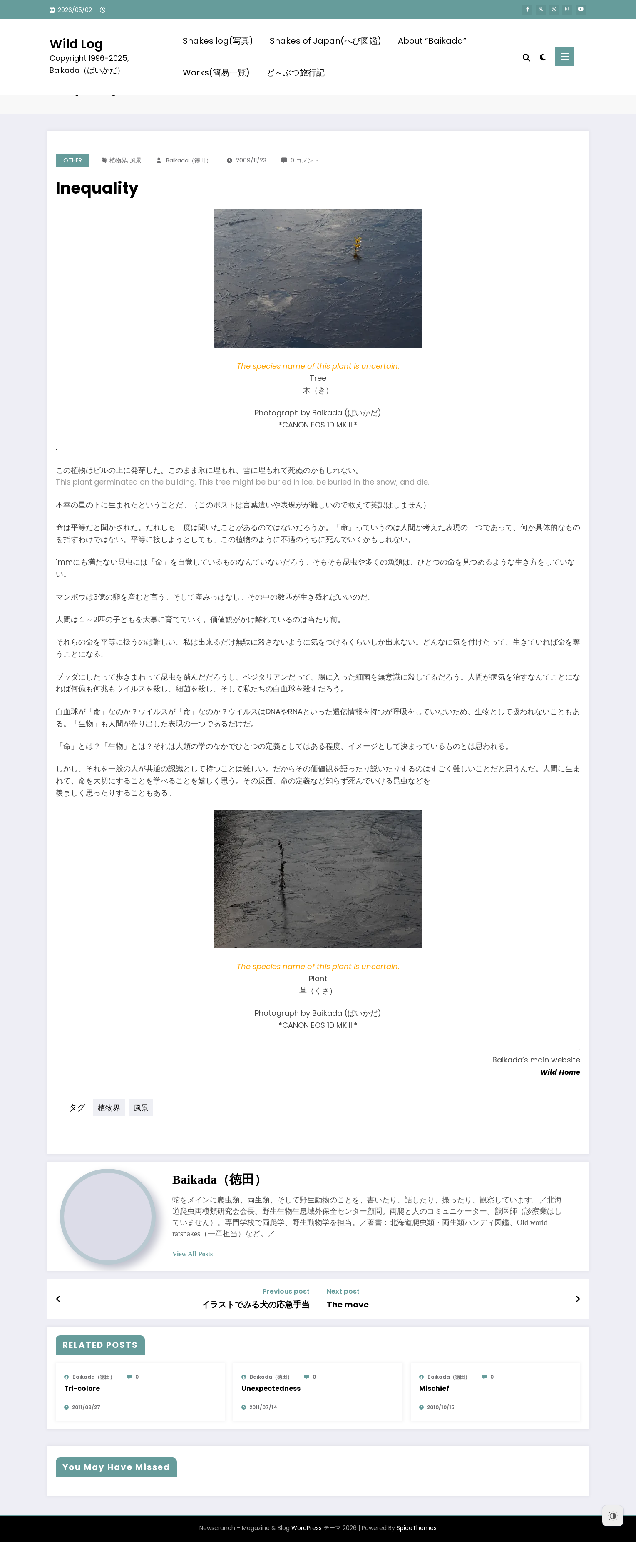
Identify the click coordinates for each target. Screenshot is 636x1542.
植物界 (118, 160)
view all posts (192, 1253)
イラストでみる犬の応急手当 (255, 1304)
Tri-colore (82, 1388)
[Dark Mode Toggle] (613, 1516)
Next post (343, 1291)
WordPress (306, 1528)
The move (348, 1304)
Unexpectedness (271, 1388)
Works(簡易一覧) (216, 72)
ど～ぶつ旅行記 (295, 72)
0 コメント (305, 160)
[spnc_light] (543, 56)
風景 (136, 160)
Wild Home (560, 1071)
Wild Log (76, 44)
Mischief (434, 1388)
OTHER (72, 160)
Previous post (286, 1291)
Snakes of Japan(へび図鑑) (325, 41)
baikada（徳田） (189, 160)
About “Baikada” (432, 41)
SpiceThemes (417, 1528)
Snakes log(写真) (218, 41)
